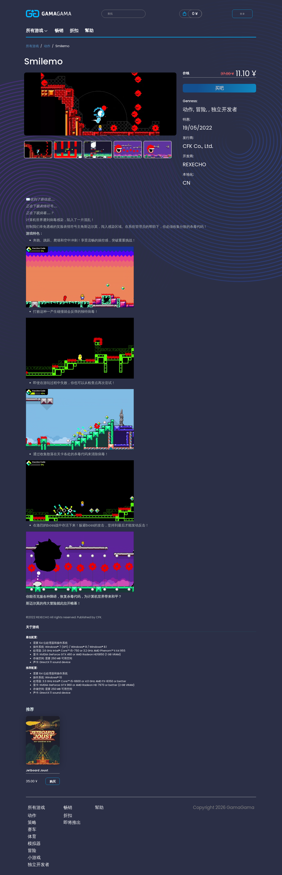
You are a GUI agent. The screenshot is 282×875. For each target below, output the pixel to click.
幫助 (89, 30)
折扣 (74, 30)
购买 (53, 781)
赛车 (32, 829)
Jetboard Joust (37, 770)
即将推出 (72, 822)
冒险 (201, 109)
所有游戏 (37, 30)
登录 (242, 13)
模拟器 (34, 843)
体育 (32, 836)
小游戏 (34, 857)
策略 (32, 822)
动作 (47, 46)
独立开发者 (224, 109)
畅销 (59, 30)
